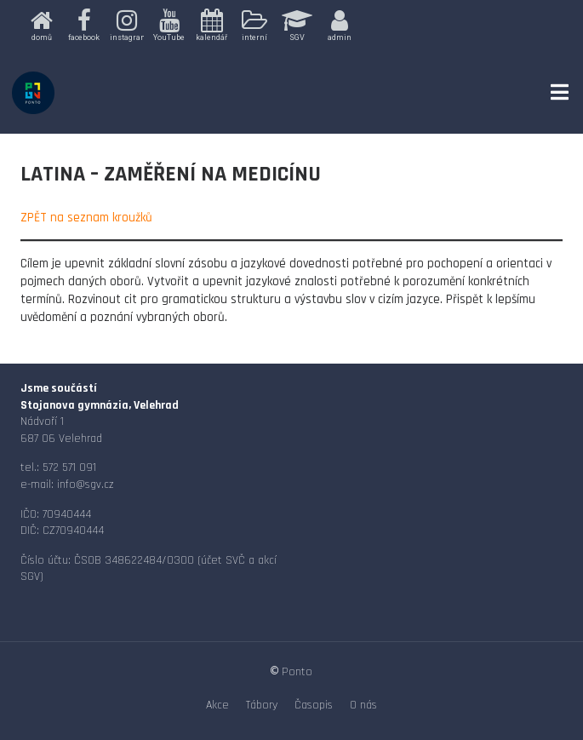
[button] (41, 26)
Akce (217, 705)
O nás (363, 705)
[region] (291, 26)
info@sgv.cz (85, 484)
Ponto (297, 672)
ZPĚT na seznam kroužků (86, 217)
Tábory (261, 705)
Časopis (313, 705)
